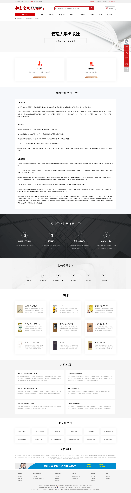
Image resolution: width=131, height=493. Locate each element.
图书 (100, 14)
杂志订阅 (105, 1)
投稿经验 (82, 14)
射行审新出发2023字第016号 (47, 489)
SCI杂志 (72, 14)
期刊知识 (108, 478)
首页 (42, 14)
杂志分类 (25, 14)
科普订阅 (61, 14)
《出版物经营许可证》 (26, 455)
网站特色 (57, 478)
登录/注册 (92, 1)
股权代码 (29, 1)
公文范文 (108, 476)
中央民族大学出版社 (74, 439)
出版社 (92, 14)
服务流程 (57, 476)
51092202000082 (69, 487)
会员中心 (109, 14)
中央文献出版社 (91, 439)
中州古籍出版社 (22, 439)
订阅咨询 (93, 478)
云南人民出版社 (22, 431)
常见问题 (57, 480)
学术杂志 (51, 14)
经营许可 (99, 1)
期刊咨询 (93, 476)
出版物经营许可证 (76, 476)
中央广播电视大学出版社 (57, 439)
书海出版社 (57, 431)
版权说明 (20, 480)
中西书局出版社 (108, 431)
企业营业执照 (75, 478)
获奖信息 (20, 476)
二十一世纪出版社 (39, 431)
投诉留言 (93, 480)
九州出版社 (74, 431)
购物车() (113, 1)
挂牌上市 (20, 478)
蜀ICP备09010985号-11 (50, 487)
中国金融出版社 (108, 439)
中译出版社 (91, 431)
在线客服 (35, 476)
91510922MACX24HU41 (86, 487)
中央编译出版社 (39, 439)
